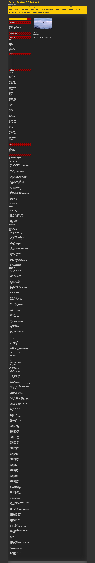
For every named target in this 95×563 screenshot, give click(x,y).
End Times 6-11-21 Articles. (15, 236)
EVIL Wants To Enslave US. (15, 306)
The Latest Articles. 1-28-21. (15, 520)
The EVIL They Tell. (13, 330)
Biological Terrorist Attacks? (15, 270)
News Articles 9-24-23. (14, 481)
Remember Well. (13, 499)
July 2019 (11, 139)
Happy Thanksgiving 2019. (15, 186)
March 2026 (11, 73)
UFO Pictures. (12, 535)
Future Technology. (13, 343)
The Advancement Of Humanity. (16, 349)
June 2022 (11, 105)
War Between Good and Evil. (15, 335)
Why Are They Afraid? (14, 289)
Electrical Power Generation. (15, 275)
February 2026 (12, 75)
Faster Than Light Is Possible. (16, 276)
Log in (10, 148)
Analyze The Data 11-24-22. (15, 374)
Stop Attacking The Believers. (16, 324)
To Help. (11, 533)
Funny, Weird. (12, 394)
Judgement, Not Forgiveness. (16, 192)
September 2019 (12, 137)
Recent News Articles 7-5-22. (15, 494)
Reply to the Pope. (49, 9)
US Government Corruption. (15, 362)
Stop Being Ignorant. (14, 325)
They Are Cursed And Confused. (16, 200)
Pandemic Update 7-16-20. (15, 281)
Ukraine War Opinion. (14, 536)
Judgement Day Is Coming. (15, 191)
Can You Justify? (13, 381)
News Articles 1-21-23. (14, 422)
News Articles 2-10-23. (14, 442)
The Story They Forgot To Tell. (16, 524)
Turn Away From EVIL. (14, 333)
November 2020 (12, 120)
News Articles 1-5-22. (14, 424)
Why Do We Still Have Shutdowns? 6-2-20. (18, 291)
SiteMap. (47, 12)
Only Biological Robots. (14, 485)
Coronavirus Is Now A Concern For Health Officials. (20, 383)
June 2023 (11, 90)
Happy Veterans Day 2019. (15, 405)
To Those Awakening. (14, 202)
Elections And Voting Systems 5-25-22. (17, 391)
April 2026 (11, 72)
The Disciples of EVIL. (14, 255)
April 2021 (11, 114)
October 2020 (12, 121)
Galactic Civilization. (14, 396)
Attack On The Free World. (15, 378)
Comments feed (12, 150)
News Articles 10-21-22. (14, 430)
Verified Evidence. (13, 203)
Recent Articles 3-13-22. (14, 491)
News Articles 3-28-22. (14, 446)
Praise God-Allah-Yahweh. (15, 488)
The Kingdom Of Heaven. (15, 215)
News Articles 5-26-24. (14, 458)
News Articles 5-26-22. (14, 457)
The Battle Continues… (14, 283)
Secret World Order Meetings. (16, 503)
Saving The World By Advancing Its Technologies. (20, 502)
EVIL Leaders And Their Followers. (17, 304)
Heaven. (61, 7)
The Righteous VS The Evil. (15, 217)
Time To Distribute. (13, 532)
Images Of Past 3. (13, 409)
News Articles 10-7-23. (14, 432)
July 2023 (11, 89)
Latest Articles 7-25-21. (14, 415)
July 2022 (11, 104)
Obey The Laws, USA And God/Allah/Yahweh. (19, 248)
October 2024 (12, 76)
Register (11, 146)
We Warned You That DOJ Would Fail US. (18, 551)
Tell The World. (13, 504)
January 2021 (12, 117)
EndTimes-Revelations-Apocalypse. (17, 237)
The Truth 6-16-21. (13, 525)
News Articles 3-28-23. (14, 447)
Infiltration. (12, 315)
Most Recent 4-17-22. (14, 245)
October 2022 (12, 100)
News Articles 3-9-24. (14, 449)
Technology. (71, 9)
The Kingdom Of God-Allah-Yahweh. (17, 214)
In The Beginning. (13, 411)
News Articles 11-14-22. (14, 433)
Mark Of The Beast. (13, 419)
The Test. (11, 332)
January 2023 (12, 97)
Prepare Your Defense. (14, 319)
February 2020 (12, 131)
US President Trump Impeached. (16, 548)
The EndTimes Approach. (15, 256)
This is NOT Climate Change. (15, 286)
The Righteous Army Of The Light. (16, 216)
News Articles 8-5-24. (14, 476)
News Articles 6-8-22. (14, 470)
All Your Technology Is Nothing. (16, 341)
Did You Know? (13, 388)
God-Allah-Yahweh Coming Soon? (16, 397)
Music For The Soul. (34, 9)
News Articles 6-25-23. (14, 465)
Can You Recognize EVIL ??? (15, 298)
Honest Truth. (12, 314)
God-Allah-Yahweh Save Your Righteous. (18, 177)
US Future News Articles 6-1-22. (16, 538)
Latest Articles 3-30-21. (14, 414)
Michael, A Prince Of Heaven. (15, 244)
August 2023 (11, 88)
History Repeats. (13, 313)
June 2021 (11, 111)
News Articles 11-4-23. (14, 437)
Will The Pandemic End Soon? (16, 292)
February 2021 (12, 116)
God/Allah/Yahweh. (41, 7)
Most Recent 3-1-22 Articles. (15, 420)
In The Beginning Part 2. (14, 410)
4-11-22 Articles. (13, 370)
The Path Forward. (13, 521)
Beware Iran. (12, 380)
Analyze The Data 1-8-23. (15, 372)
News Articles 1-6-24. (14, 425)
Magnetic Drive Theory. (14, 280)
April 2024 (11, 78)
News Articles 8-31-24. (14, 475)
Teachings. (64, 9)
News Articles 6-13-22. (14, 460)
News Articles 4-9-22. (14, 453)
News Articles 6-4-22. (14, 469)
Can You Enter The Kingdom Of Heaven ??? (18, 208)
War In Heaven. (13, 222)
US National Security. (14, 541)
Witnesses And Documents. (15, 552)
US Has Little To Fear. (14, 540)
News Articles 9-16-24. (14, 479)
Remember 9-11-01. (13, 497)
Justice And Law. (13, 317)
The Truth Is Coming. (14, 529)
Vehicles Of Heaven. (14, 221)
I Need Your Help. (13, 278)
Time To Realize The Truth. (15, 263)
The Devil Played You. (14, 327)
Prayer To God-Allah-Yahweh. (15, 490)
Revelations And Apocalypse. (15, 253)
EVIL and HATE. (13, 303)
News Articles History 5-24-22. (16, 483)
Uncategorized (12, 49)
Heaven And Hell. (13, 210)
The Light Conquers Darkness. (16, 259)
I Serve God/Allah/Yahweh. (15, 187)
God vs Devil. (12, 238)
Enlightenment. (13, 209)
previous (36, 32)
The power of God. (13, 198)
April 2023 (11, 93)
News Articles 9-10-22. (14, 477)
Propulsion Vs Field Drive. (15, 282)
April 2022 (11, 108)
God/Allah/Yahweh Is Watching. (16, 183)
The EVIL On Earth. (13, 328)
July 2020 (11, 125)
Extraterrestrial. (12, 12)
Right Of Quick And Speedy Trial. (16, 321)
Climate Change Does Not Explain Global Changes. (20, 272)
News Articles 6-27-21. (14, 466)
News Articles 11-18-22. (14, 436)
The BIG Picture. (13, 350)
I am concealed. (69, 7)
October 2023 (12, 86)
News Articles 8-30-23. (14, 474)
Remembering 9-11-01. (14, 252)
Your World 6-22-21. (14, 557)
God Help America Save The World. (17, 171)
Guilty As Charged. (13, 311)
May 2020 (11, 127)
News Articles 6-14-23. (14, 461)
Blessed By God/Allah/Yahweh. (16, 233)
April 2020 (11, 128)
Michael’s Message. (24, 9)
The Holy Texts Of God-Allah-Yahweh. (17, 331)
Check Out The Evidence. (15, 382)
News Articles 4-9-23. (14, 454)
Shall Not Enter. (13, 322)
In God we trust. (13, 188)
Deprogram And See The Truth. (16, 299)
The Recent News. (13, 522)
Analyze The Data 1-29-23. (15, 371)
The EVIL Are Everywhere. (15, 258)
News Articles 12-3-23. (14, 441)
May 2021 (11, 112)
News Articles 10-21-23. (14, 431)
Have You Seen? (13, 407)
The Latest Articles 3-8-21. (15, 514)
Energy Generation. (13, 342)
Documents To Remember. (15, 389)
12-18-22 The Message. (14, 232)
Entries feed (11, 149)
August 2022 (11, 103)
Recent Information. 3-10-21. (15, 250)
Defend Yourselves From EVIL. (16, 234)
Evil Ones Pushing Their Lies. (16, 305)
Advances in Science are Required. (17, 339)
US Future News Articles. (38, 12)
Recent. (11, 320)
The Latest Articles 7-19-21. (15, 518)
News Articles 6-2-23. (14, 464)
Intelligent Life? (13, 355)
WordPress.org (12, 151)
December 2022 (12, 98)
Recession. (12, 496)
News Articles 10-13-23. (14, 427)
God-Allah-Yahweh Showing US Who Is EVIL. (19, 403)
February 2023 (12, 95)
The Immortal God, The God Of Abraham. (18, 197)
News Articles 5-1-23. (14, 455)
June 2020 (11, 126)
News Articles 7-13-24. (14, 472)
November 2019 (12, 134)
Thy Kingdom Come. (14, 220)
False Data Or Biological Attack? (16, 393)
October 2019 (12, 136)
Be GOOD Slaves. (13, 297)
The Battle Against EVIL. (14, 326)
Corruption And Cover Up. (15, 385)
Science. (57, 9)
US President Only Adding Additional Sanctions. (19, 542)
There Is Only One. (13, 199)
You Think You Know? (14, 555)
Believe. (11, 167)
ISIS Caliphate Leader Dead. (15, 189)
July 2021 (11, 110)
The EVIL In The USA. (14, 508)
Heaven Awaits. (13, 277)
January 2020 (12, 132)
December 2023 (12, 83)
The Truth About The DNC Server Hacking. (18, 526)
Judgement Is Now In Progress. (16, 316)
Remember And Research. (15, 498)
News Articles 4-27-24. (14, 452)
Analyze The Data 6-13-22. (15, 376)
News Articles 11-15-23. (14, 435)
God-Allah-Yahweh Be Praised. (15, 7)
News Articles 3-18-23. (14, 444)
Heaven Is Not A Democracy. (15, 211)
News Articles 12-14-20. (14, 438)
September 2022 (12, 101)
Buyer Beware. (13, 271)
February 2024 (12, 81)
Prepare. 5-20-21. (13, 249)
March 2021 (11, 115)
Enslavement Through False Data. (16, 392)
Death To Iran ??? (13, 169)
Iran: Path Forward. (78, 7)
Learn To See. (12, 418)
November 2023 (12, 84)
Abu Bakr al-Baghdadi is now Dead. (17, 162)
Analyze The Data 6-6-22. (15, 377)
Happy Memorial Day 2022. (15, 404)
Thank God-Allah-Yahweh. (15, 195)
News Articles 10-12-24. (14, 426)
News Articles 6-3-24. (14, 468)
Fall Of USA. (12, 170)
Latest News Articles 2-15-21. (15, 416)
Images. (20, 12)
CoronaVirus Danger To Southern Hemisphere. (19, 274)
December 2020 (12, 119)
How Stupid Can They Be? (15, 344)
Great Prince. (12, 242)
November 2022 (12, 99)
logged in (41, 37)
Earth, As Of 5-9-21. (13, 300)
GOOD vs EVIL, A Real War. (15, 310)
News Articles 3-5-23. (14, 448)
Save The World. (27, 12)
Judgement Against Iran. (14, 9)
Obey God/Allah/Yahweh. (15, 247)
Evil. (10, 360)
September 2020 (12, 122)
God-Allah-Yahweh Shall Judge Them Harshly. (19, 178)
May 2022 (11, 106)
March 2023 (11, 94)
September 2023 (12, 87)
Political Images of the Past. (15, 487)
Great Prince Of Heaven (27, 2)
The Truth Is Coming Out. (15, 527)
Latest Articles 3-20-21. (14, 413)
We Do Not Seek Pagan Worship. (16, 265)
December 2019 (12, 133)
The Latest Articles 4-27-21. (15, 515)
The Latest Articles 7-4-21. (15, 519)
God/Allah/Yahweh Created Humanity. (17, 182)
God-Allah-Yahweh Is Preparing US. (29, 7)
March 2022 (11, 109)
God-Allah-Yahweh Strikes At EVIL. (17, 181)
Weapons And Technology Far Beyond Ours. (19, 352)
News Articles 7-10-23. (14, 471)
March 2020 (11, 130)
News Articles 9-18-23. (14, 480)
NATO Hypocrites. (13, 421)
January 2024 (12, 82)
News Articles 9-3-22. (14, 482)
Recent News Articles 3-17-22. (16, 493)
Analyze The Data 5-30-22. (15, 375)
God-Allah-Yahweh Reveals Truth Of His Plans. (19, 176)
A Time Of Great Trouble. (15, 161)
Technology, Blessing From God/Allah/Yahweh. (19, 348)
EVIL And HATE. (13, 302)
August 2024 (11, 77)
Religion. (42, 9)
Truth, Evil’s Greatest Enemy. (15, 264)
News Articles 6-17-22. (14, 463)
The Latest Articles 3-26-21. (15, 513)
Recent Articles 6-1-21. (14, 492)
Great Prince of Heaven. (14, 42)
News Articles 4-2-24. (14, 450)
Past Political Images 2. (14, 486)
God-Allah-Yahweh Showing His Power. (17, 180)
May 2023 (11, 92)
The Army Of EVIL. (13, 254)
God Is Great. (12, 172)
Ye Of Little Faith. (13, 553)
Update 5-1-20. (12, 537)
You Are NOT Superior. (14, 554)
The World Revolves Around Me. (16, 219)
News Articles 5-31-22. (14, 459)
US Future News (12, 50)
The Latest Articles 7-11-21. (15, 516)
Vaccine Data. (12, 549)
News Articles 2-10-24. (14, 443)
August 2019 (11, 138)
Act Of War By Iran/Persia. (15, 164)
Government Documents (53, 7)
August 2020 (11, 123)
